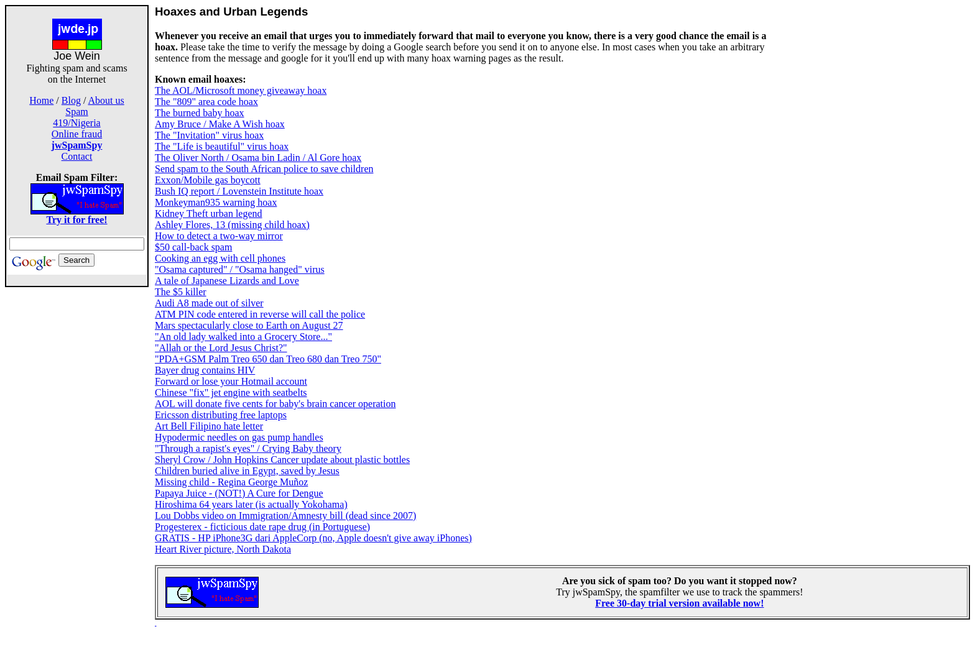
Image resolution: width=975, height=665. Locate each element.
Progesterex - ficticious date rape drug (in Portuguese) (262, 526)
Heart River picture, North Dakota (223, 549)
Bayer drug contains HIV (205, 370)
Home (41, 100)
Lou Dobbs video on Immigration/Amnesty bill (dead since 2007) (285, 515)
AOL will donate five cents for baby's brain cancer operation (275, 403)
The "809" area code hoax (206, 101)
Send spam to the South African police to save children (264, 168)
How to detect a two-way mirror (219, 236)
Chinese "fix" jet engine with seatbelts (231, 392)
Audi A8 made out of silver (209, 303)
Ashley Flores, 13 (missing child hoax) (232, 224)
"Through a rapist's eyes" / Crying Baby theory (248, 448)
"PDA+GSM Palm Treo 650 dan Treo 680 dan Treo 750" (268, 359)
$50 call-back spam (193, 247)
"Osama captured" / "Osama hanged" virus (240, 269)
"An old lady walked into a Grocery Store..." (243, 336)
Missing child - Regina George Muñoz (231, 482)
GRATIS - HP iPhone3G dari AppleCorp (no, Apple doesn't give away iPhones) (313, 538)
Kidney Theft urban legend (208, 213)
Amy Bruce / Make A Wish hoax (220, 124)
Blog (71, 100)
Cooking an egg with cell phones (220, 258)
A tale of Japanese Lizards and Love (227, 280)
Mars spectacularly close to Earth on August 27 (249, 325)
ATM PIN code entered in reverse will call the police (260, 314)
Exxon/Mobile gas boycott (208, 180)
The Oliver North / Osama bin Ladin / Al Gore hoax (258, 157)
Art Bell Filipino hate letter (209, 426)
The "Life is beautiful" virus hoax (222, 146)
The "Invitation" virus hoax (209, 135)
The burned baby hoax (199, 113)
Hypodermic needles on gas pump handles (239, 437)
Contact (77, 156)
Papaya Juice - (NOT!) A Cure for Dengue (239, 493)
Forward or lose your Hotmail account (231, 381)
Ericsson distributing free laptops (221, 415)
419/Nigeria (76, 122)
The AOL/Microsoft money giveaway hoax (240, 90)
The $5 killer (180, 292)
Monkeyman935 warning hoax (216, 202)
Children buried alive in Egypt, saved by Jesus (247, 471)
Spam (76, 111)
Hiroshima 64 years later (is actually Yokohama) (251, 504)
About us (106, 100)
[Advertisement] (77, 473)
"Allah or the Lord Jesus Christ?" (221, 347)
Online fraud (77, 134)
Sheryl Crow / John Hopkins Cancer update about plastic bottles (282, 459)
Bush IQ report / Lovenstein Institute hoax (239, 191)
